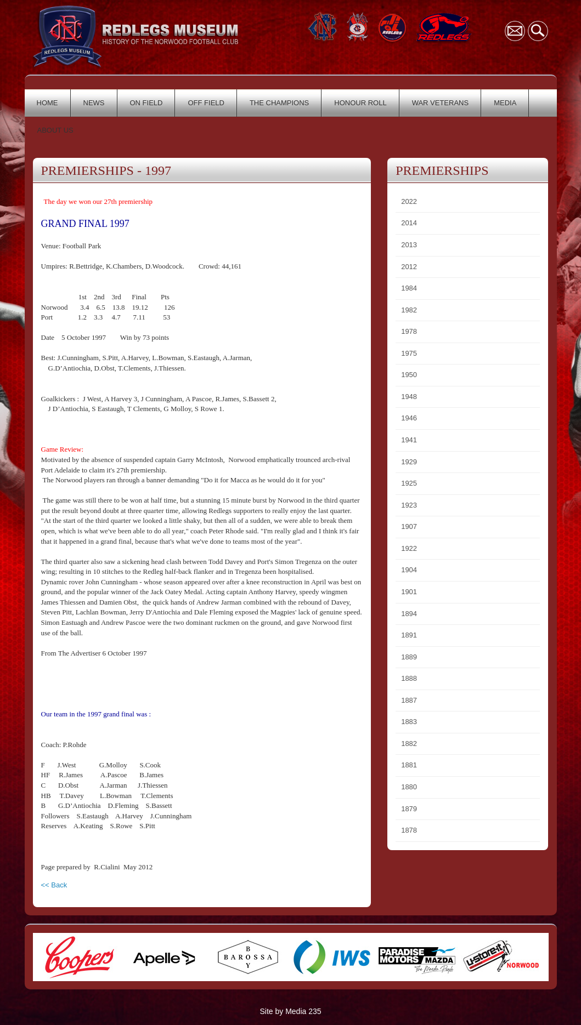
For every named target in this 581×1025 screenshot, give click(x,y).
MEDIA (505, 103)
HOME (47, 103)
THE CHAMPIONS (279, 103)
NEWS (94, 103)
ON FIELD (146, 103)
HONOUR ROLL (360, 103)
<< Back (54, 885)
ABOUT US (55, 130)
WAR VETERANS (440, 103)
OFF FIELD (206, 103)
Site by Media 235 (290, 1011)
